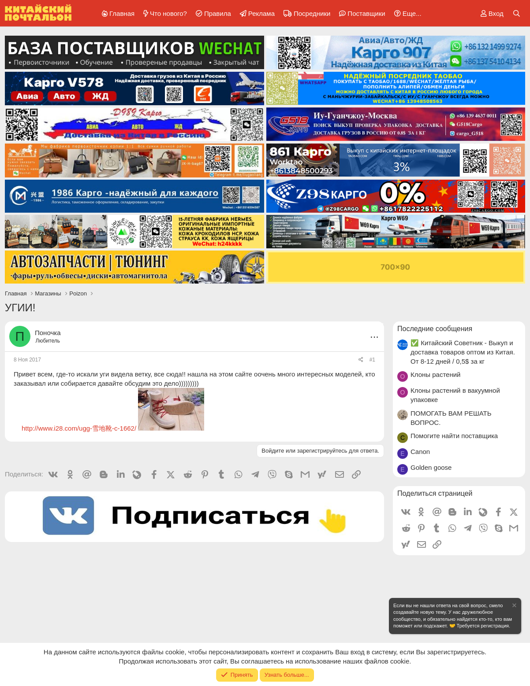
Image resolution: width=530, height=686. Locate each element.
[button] (406, 13)
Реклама (261, 13)
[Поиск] (516, 13)
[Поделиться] (360, 360)
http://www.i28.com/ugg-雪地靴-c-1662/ (79, 428)
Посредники (312, 13)
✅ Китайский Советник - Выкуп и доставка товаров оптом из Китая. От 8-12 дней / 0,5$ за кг (463, 352)
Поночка (47, 332)
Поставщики (366, 13)
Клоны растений (436, 374)
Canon (420, 451)
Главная (121, 13)
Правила (217, 13)
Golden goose (431, 467)
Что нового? (168, 13)
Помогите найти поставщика (454, 435)
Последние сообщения (434, 328)
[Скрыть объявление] (513, 606)
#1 (372, 360)
